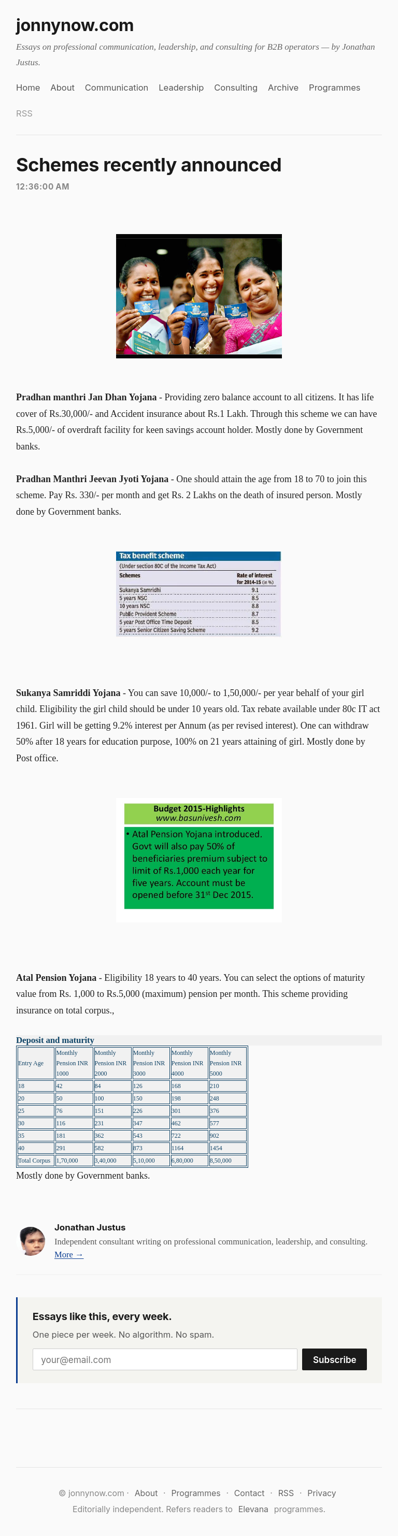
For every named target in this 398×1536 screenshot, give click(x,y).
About (62, 87)
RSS (24, 113)
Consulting (236, 87)
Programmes (334, 87)
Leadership (181, 87)
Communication (117, 87)
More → (69, 1254)
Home (28, 87)
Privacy (321, 1493)
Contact (249, 1493)
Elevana (253, 1509)
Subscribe (335, 1359)
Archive (283, 87)
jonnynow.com (75, 25)
